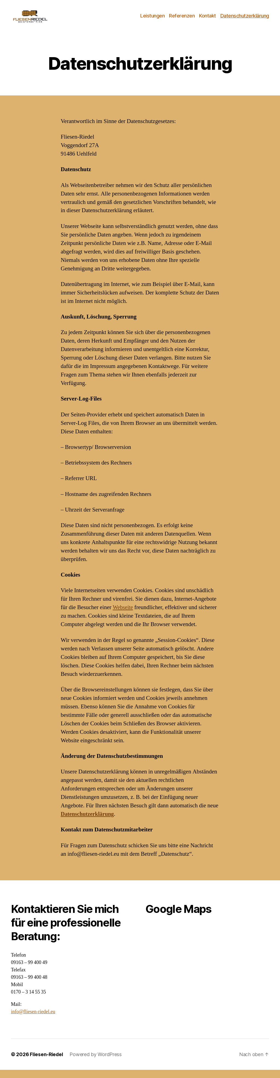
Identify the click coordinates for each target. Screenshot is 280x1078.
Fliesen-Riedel (46, 1062)
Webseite (123, 615)
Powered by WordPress (96, 1062)
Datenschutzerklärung (244, 20)
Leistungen (152, 20)
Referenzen (182, 20)
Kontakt (207, 20)
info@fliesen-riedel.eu (33, 1020)
